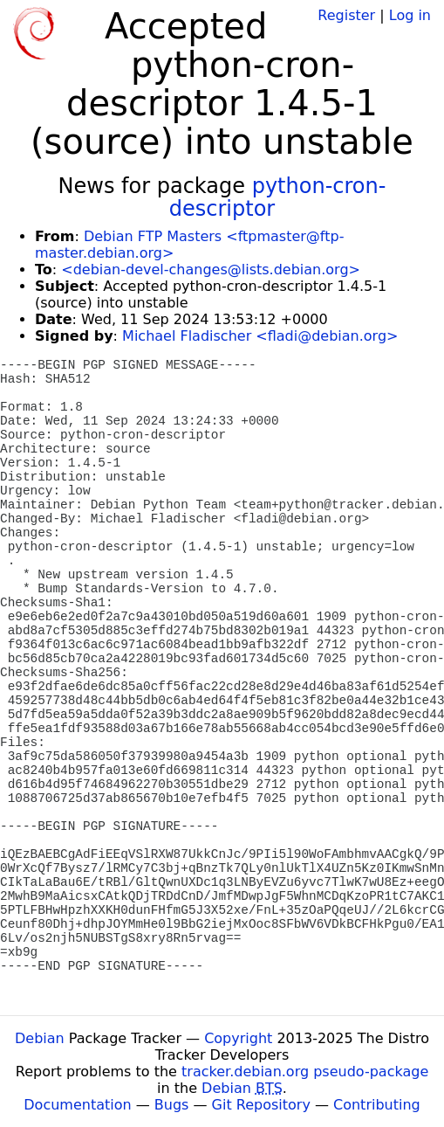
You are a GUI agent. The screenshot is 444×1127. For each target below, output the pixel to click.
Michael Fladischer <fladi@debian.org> (260, 336)
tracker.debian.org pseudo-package (304, 1071)
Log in (410, 15)
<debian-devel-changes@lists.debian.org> (210, 269)
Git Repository (261, 1104)
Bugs (171, 1104)
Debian (40, 1038)
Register (346, 15)
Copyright (238, 1038)
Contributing (376, 1104)
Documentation (77, 1104)
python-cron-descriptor (277, 197)
